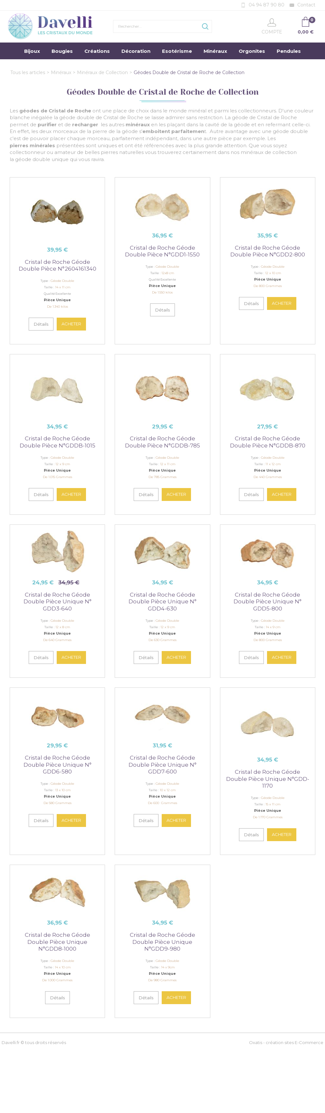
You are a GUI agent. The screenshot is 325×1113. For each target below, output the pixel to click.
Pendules (289, 51)
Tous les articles (27, 72)
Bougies (62, 51)
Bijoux (32, 51)
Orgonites (252, 51)
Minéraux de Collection (102, 72)
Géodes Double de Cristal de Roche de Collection (189, 72)
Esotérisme (177, 51)
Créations (97, 51)
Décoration (135, 51)
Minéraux (215, 51)
